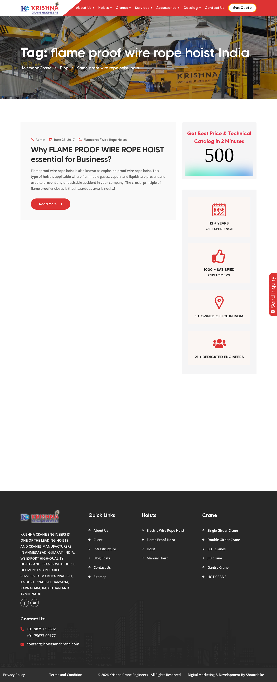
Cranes (122, 8)
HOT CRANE (216, 577)
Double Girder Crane (223, 539)
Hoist (151, 549)
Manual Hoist (157, 558)
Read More (50, 204)
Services (142, 8)
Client (98, 539)
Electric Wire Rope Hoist (165, 530)
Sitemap (100, 577)
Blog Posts (102, 558)
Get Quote (242, 8)
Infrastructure (105, 549)
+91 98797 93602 (41, 628)
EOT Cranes (216, 549)
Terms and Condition (65, 674)
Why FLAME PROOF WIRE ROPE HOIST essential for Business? (86, 155)
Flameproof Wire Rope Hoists (105, 139)
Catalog (190, 8)
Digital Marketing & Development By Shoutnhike (226, 674)
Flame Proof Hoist (161, 539)
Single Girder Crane (222, 530)
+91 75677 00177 (41, 635)
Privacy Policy (14, 674)
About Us (83, 8)
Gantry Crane (218, 567)
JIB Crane (214, 558)
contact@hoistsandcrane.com (53, 643)
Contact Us (214, 8)
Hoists (103, 8)
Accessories (166, 8)
